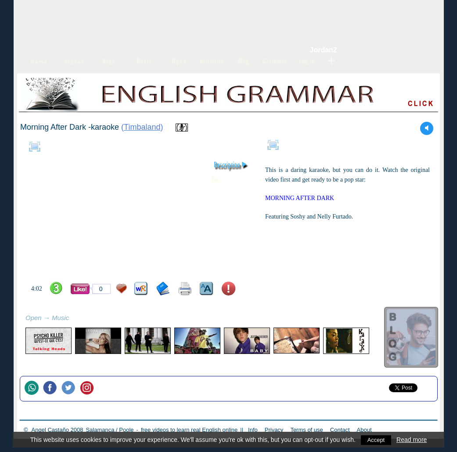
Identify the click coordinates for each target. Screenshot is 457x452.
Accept (376, 439)
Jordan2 (323, 50)
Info (253, 429)
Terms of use (306, 429)
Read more (412, 439)
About (364, 429)
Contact (340, 429)
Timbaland (142, 127)
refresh (78, 318)
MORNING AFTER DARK (299, 198)
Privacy (274, 429)
